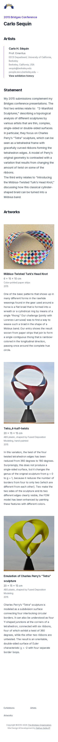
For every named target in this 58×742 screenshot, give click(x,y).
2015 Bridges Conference (20, 17)
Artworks (8, 715)
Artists (33, 708)
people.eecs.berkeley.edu (24, 72)
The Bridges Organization (39, 725)
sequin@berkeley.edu (20, 68)
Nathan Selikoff (43, 728)
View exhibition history (21, 75)
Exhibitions (9, 708)
